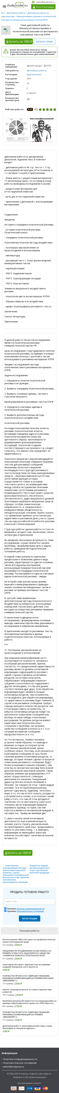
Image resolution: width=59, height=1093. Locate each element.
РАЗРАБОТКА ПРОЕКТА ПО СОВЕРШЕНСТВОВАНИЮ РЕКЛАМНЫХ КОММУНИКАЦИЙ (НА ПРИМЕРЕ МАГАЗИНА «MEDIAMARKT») (28, 978)
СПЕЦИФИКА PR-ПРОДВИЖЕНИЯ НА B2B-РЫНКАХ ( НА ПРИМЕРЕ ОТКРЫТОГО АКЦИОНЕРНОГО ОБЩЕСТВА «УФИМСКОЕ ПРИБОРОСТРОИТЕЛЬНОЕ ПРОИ (27, 953)
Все (3, 13)
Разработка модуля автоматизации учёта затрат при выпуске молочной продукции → (41, 869)
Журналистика (34, 74)
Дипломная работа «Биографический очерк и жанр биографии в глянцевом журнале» (27, 1027)
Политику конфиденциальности (30, 909)
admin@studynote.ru (45, 2)
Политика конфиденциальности (20, 1059)
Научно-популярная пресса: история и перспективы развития (27, 990)
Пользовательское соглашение (20, 1062)
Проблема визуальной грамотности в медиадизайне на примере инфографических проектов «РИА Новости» (29, 1002)
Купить (20, 41)
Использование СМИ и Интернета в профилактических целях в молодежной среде (29, 940)
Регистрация (29, 918)
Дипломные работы (16, 13)
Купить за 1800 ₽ (19, 853)
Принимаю (25, 909)
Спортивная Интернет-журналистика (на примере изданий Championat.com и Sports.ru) (26, 965)
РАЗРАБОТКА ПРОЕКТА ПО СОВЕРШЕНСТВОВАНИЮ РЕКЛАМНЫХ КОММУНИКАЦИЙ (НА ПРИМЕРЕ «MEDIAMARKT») (26, 1014)
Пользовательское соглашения (30, 911)
